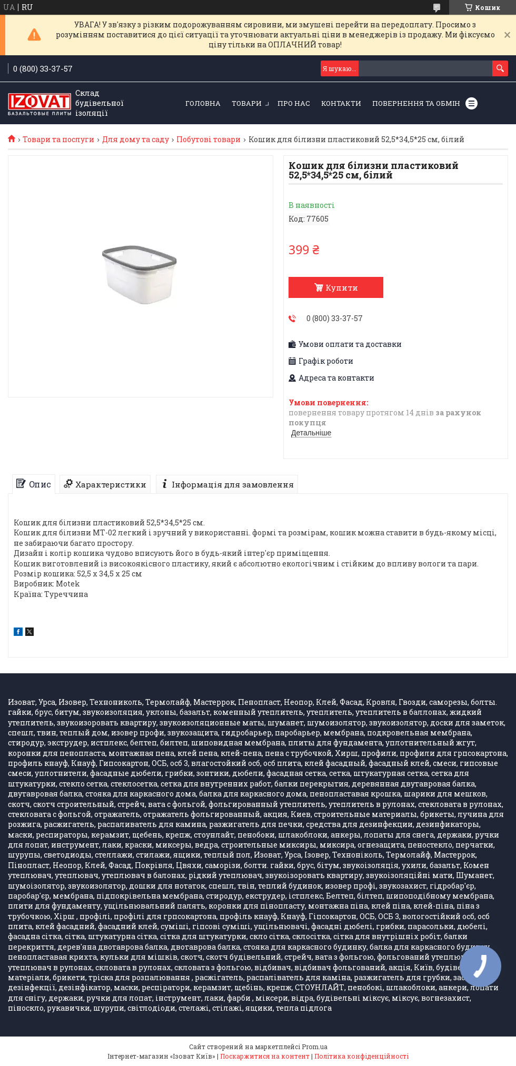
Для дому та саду (135, 139)
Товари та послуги (58, 139)
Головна (203, 103)
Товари (247, 103)
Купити (341, 287)
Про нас (293, 103)
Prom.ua (315, 1046)
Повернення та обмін (416, 103)
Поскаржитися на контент (265, 1056)
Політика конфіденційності (361, 1056)
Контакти (341, 103)
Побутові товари (208, 139)
